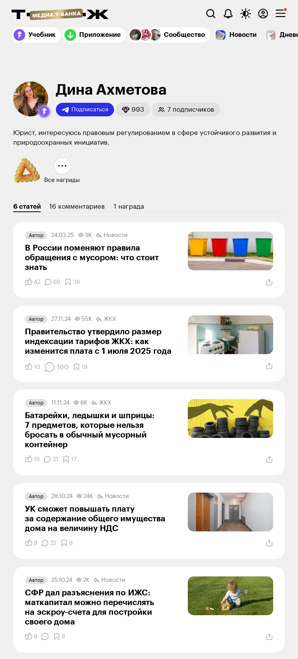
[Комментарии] (52, 282)
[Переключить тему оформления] (245, 13)
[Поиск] (211, 13)
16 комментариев (77, 206)
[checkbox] (280, 13)
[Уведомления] (228, 13)
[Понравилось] (32, 282)
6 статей (27, 206)
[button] (44, 111)
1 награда (129, 206)
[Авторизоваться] (263, 13)
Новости (112, 235)
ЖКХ (106, 319)
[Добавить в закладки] (72, 282)
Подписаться (85, 110)
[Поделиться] (269, 282)
